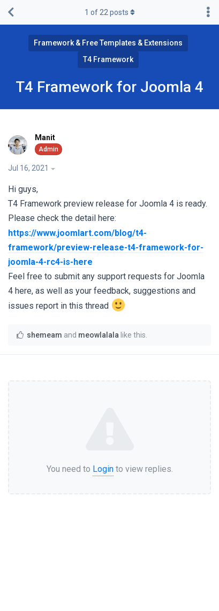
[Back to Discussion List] (10, 12)
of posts (110, 12)
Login (103, 469)
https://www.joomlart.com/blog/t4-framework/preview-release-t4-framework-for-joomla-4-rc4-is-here (105, 247)
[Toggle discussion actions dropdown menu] (208, 12)
